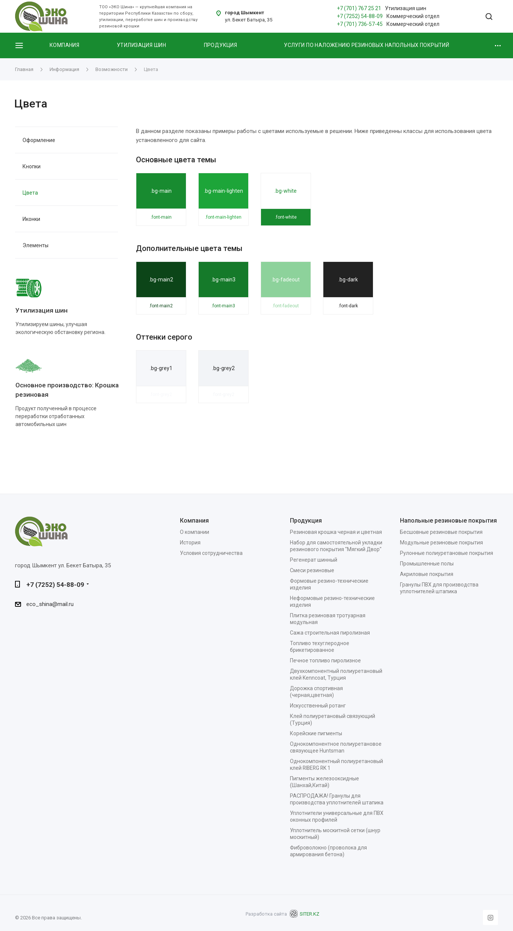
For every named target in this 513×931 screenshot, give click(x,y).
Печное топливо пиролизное (325, 660)
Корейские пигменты (316, 733)
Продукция (220, 45)
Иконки (31, 219)
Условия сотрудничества (211, 553)
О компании (194, 532)
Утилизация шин (141, 45)
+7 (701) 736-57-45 (360, 24)
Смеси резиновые (312, 570)
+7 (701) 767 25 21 (359, 8)
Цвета (30, 193)
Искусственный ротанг (318, 706)
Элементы (35, 245)
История (190, 543)
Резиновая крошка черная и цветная (336, 532)
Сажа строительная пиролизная (330, 633)
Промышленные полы (427, 564)
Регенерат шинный (313, 560)
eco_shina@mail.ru (50, 604)
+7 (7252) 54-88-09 (360, 16)
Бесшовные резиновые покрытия (441, 532)
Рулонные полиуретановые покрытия (446, 553)
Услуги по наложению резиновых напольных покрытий (366, 45)
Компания (64, 45)
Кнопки (32, 166)
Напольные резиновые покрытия (448, 520)
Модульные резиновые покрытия (441, 543)
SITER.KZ (304, 914)
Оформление (39, 140)
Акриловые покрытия (426, 574)
